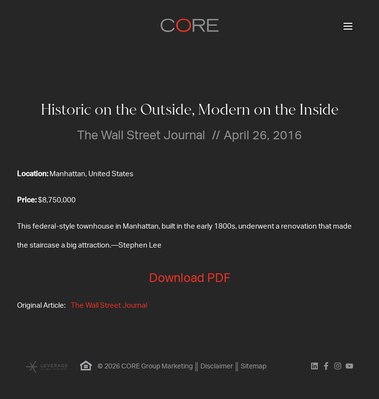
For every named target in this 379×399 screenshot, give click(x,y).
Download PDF (190, 278)
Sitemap (253, 366)
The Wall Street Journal (109, 305)
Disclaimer (216, 366)
